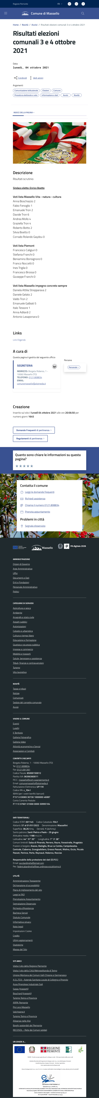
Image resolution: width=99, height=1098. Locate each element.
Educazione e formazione (24, 640)
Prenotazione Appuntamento (26, 899)
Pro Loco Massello (21, 1007)
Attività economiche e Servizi (26, 746)
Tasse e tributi (19, 688)
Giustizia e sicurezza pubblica (26, 644)
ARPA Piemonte (20, 1002)
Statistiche (18, 945)
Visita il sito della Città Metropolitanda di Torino (35, 970)
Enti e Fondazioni (21, 582)
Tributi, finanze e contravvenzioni (28, 663)
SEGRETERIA (25, 365)
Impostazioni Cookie (22, 931)
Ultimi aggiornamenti (23, 940)
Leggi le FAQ (19, 894)
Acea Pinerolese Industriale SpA (28, 984)
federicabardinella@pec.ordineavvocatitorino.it (39, 866)
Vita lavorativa (20, 672)
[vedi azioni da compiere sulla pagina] (36, 78)
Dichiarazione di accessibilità (26, 885)
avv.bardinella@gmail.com (31, 863)
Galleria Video (19, 742)
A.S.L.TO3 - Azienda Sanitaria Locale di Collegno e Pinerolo (40, 979)
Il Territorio (18, 732)
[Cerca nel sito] (82, 13)
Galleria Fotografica (22, 737)
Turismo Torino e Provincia (25, 998)
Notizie (16, 693)
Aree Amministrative (22, 568)
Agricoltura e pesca (22, 608)
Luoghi (16, 728)
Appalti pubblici (20, 622)
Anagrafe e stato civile (23, 617)
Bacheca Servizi (20, 912)
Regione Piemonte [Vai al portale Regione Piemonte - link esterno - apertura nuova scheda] (20, 3)
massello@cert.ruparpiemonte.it (34, 780)
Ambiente (17, 612)
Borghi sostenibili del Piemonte (27, 1025)
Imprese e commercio (23, 649)
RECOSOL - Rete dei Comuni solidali (30, 1030)
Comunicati (18, 698)
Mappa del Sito (20, 949)
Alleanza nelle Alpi (22, 1021)
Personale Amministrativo (25, 587)
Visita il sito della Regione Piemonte (30, 966)
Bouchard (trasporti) (22, 993)
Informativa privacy (22, 922)
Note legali (18, 926)
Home (16, 24)
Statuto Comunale (21, 917)
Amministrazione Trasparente (26, 880)
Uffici (15, 573)
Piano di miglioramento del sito (27, 890)
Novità (25, 24)
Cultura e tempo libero (23, 635)
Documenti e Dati (21, 578)
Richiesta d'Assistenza (23, 908)
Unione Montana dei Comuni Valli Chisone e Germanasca (39, 975)
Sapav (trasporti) (20, 989)
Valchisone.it (19, 1011)
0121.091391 (23, 769)
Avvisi (34, 24)
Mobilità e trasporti (22, 654)
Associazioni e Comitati (24, 751)
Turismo (16, 667)
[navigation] (5, 13)
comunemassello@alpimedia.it (31, 383)
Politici (16, 591)
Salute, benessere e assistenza (27, 658)
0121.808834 (35, 377)
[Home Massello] (39, 13)
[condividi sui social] (20, 78)
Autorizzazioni (19, 626)
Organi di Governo (21, 564)
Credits (16, 935)
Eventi (16, 723)
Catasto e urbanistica (23, 631)
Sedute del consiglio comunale (27, 702)
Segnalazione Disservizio (24, 903)
